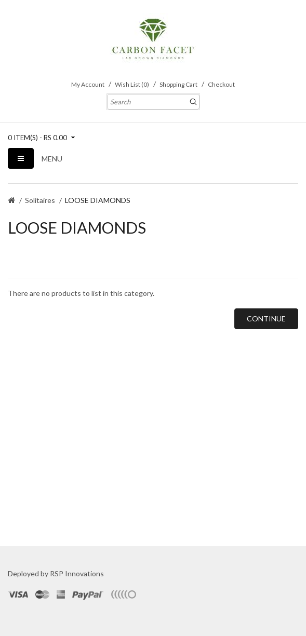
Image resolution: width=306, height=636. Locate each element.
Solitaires (40, 200)
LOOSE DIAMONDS (97, 200)
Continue (266, 318)
